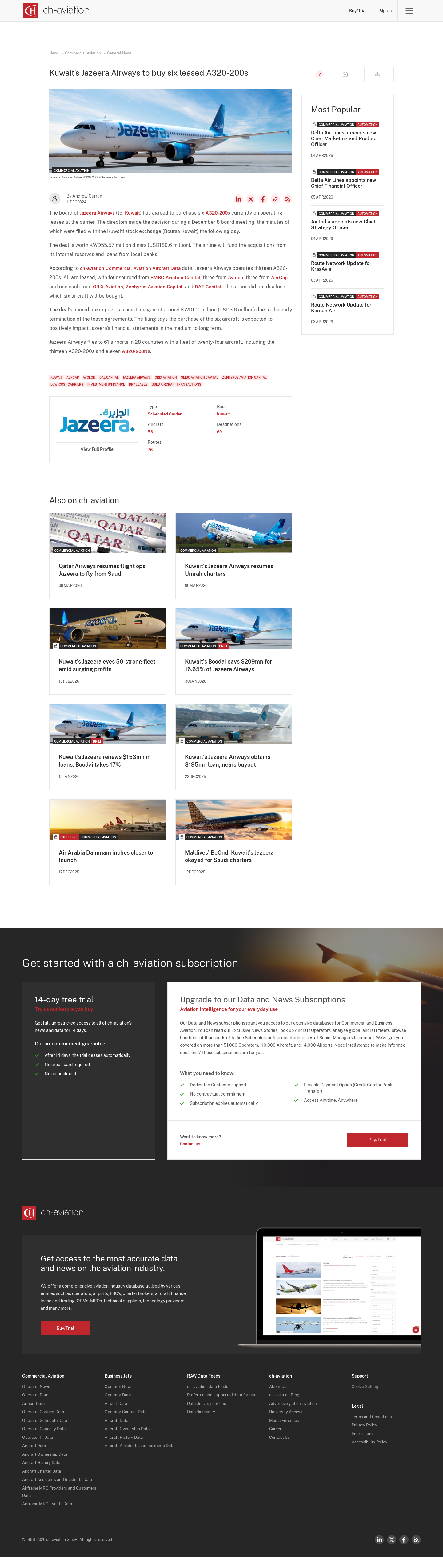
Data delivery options (207, 1406)
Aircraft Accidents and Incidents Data (59, 1482)
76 (150, 449)
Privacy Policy (365, 1428)
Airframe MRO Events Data (48, 1507)
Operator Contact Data (44, 1415)
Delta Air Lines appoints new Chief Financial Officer (343, 183)
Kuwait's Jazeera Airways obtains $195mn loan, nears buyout (232, 763)
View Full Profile (97, 449)
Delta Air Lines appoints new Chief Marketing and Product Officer (344, 138)
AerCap (282, 277)
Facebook (263, 199)
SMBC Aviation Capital (176, 277)
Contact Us (280, 1440)
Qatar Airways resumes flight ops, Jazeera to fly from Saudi (108, 570)
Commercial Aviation (83, 53)
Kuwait (135, 213)
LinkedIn (238, 199)
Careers (277, 1432)
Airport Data (34, 1406)
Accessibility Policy (370, 1445)
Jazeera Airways (98, 213)
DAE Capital (212, 287)
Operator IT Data (38, 1440)
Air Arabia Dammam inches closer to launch (107, 859)
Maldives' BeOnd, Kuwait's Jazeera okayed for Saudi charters (233, 859)
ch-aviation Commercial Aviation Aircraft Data (132, 268)
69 (219, 431)
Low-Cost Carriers (66, 384)
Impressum (362, 1436)
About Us (278, 1389)
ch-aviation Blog (285, 1398)
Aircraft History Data (42, 1465)
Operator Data (36, 1398)
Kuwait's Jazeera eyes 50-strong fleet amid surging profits (105, 667)
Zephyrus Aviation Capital (156, 287)
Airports (273, 10)
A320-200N (136, 351)
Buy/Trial (356, 10)
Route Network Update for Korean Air (341, 308)
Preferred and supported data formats (224, 1398)
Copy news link (275, 199)
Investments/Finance (106, 384)
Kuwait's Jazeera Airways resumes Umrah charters (221, 570)
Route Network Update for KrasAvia (341, 266)
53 (150, 431)
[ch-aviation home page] (55, 10)
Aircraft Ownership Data (46, 1457)
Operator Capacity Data (45, 1432)
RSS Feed (287, 199)
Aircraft (235, 10)
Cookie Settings (367, 1389)
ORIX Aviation (109, 287)
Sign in (384, 10)
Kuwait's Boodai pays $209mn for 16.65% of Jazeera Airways (233, 667)
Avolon (238, 277)
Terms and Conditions (373, 1419)
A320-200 (220, 213)
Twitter (391, 1543)
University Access (286, 1415)
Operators (160, 10)
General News (119, 53)
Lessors (198, 10)
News (122, 10)
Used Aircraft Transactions (176, 384)
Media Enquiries (284, 1423)
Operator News (37, 1389)
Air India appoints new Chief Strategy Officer (343, 225)
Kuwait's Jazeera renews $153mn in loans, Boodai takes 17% (106, 763)
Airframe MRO (316, 10)
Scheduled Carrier (166, 413)
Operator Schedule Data (46, 1423)
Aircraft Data (35, 1448)
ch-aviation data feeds (209, 1389)
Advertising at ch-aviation (294, 1406)
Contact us (191, 1146)
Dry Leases (138, 384)
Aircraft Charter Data (43, 1474)
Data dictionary (202, 1415)
